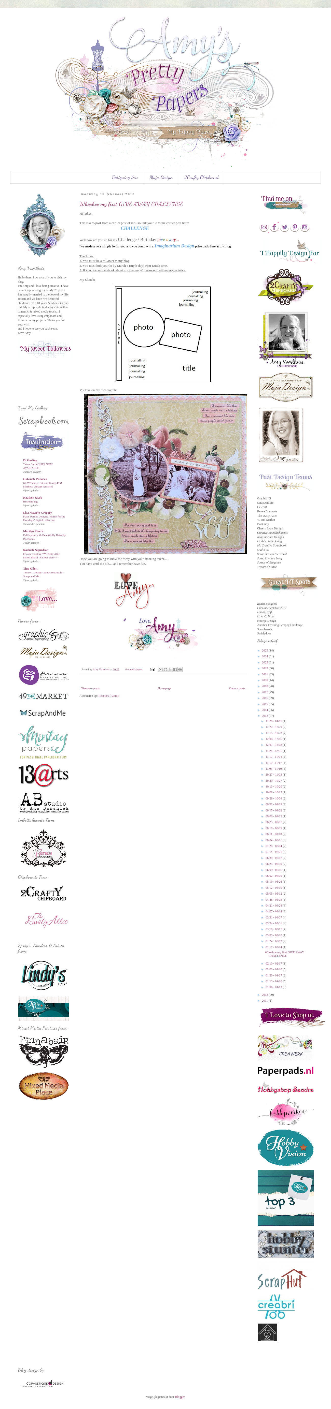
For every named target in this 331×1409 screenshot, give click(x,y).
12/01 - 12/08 (274, 745)
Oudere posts (237, 688)
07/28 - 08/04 (274, 846)
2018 (265, 686)
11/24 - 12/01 (274, 751)
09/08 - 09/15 (274, 816)
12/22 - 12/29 (274, 727)
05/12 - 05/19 (274, 887)
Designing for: (125, 177)
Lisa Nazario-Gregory (37, 512)
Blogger (180, 1397)
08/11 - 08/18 (274, 834)
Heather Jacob (32, 497)
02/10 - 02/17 (274, 963)
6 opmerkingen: (134, 669)
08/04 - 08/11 (274, 840)
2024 (265, 656)
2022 (265, 668)
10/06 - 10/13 (274, 792)
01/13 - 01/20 (274, 981)
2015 (265, 704)
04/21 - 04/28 (274, 905)
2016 (265, 698)
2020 (265, 680)
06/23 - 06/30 (274, 864)
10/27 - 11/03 (274, 774)
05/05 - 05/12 (274, 893)
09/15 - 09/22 (274, 810)
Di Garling (30, 460)
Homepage (164, 688)
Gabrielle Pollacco (35, 479)
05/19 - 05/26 (274, 881)
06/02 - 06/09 (274, 876)
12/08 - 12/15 (274, 739)
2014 (265, 710)
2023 (265, 662)
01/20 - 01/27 (274, 975)
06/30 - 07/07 (274, 858)
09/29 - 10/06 (274, 798)
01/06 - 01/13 (274, 987)
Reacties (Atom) (109, 696)
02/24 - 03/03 (274, 941)
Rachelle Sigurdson (35, 550)
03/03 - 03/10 (274, 935)
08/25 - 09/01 (274, 822)
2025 (265, 650)
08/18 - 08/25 (274, 828)
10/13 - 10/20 (274, 786)
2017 (265, 692)
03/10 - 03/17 (274, 929)
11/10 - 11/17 (274, 763)
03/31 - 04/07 (274, 917)
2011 (265, 1000)
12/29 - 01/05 (274, 721)
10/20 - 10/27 (274, 780)
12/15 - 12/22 (274, 733)
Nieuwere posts (90, 688)
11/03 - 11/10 (274, 768)
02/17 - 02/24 (274, 947)
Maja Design (161, 177)
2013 (265, 716)
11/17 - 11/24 (274, 757)
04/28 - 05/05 (274, 899)
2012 (265, 995)
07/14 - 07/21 (274, 852)
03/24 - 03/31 (274, 923)
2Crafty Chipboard (201, 177)
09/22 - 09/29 (274, 804)
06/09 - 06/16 (274, 870)
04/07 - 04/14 (274, 911)
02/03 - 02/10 (274, 969)
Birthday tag (30, 501)
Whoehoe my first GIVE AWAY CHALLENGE (131, 204)
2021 (265, 674)
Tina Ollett (30, 568)
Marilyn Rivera (33, 531)
